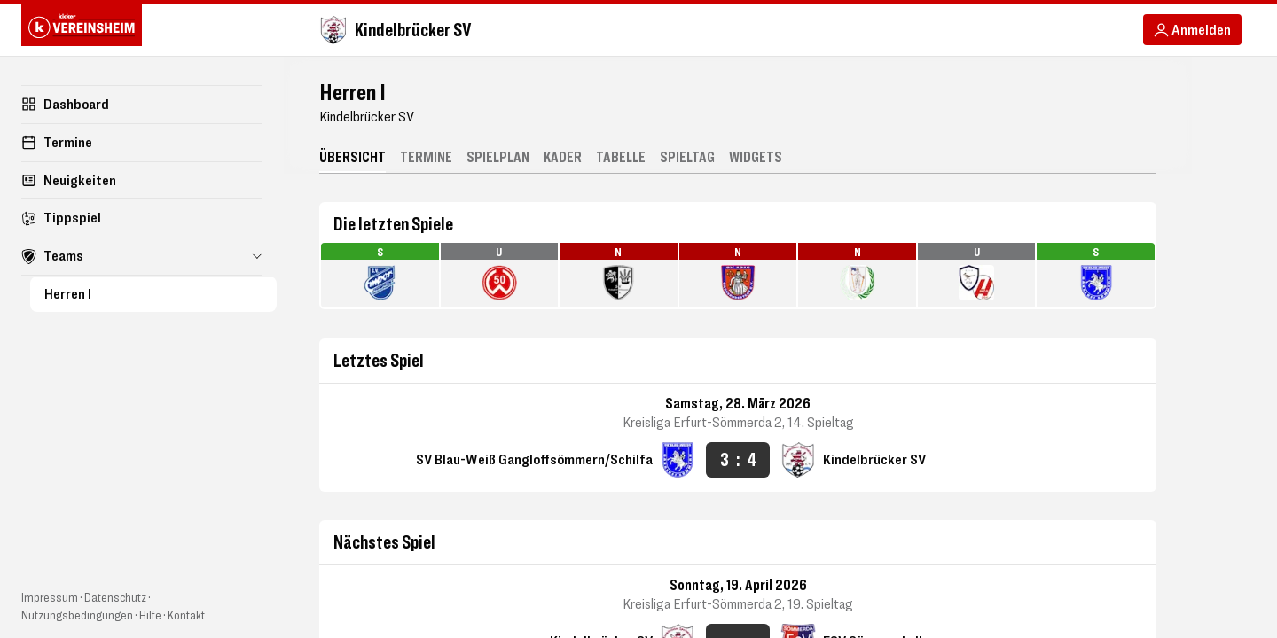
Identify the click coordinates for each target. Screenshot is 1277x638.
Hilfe (150, 614)
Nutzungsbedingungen (77, 614)
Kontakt (186, 614)
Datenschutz (115, 596)
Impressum (49, 596)
